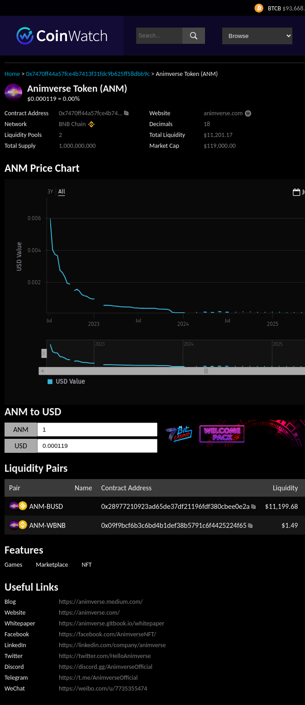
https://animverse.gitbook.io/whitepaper (111, 623)
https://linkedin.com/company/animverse (112, 645)
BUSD (55, 506)
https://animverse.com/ (89, 612)
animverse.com (223, 113)
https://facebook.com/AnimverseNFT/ (107, 634)
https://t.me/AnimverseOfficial (98, 678)
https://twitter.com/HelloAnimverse (105, 656)
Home (12, 74)
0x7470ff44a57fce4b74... (91, 113)
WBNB (56, 525)
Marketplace (52, 565)
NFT (86, 565)
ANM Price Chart (42, 167)
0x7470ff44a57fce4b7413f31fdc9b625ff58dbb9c (88, 74)
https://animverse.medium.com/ (101, 602)
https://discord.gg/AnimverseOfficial (105, 667)
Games (13, 565)
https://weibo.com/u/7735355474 (103, 688)
